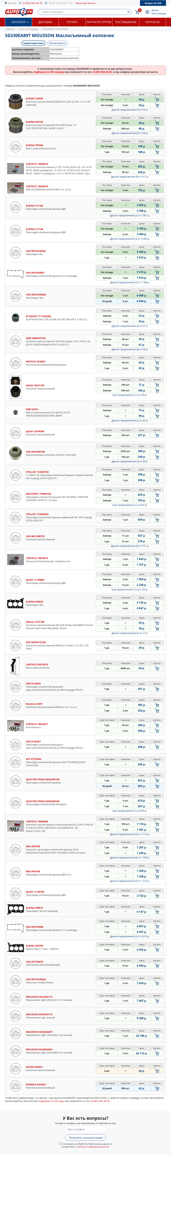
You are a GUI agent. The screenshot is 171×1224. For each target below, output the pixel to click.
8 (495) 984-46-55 (32, 3)
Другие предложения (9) (130, 109)
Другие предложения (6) (130, 176)
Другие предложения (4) (130, 238)
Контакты (152, 22)
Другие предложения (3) (130, 326)
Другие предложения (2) (130, 215)
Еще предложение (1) (130, 394)
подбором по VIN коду (51, 1101)
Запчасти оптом (99, 22)
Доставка (45, 22)
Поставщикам (125, 22)
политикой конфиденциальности (92, 1146)
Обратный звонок (85, 3)
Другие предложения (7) (130, 282)
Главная (9, 29)
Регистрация (159, 13)
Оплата (72, 22)
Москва (12, 3)
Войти (155, 10)
